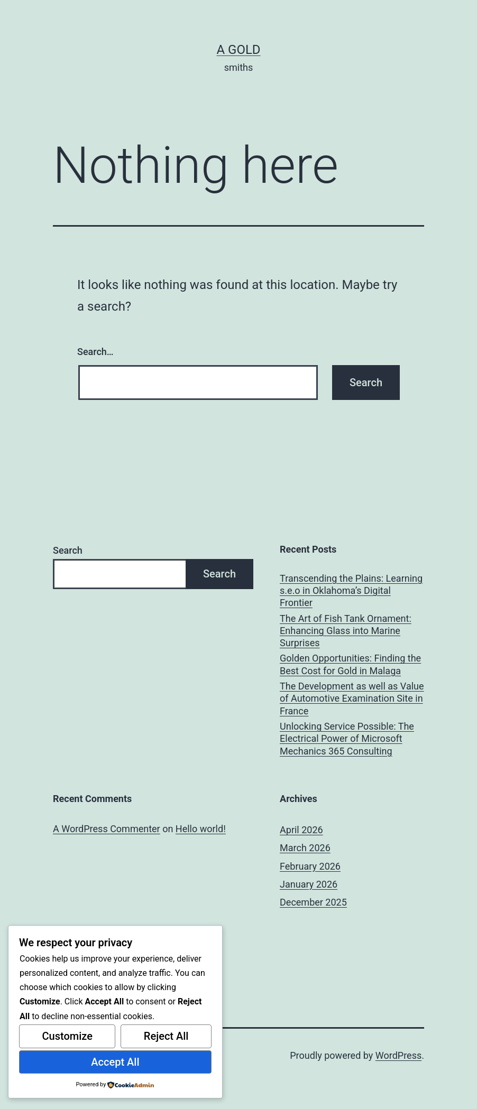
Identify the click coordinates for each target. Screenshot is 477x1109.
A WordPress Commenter (106, 828)
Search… (95, 351)
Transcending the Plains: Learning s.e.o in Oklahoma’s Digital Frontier (351, 591)
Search (67, 550)
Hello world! (201, 828)
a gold (238, 49)
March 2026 (305, 847)
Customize (67, 1036)
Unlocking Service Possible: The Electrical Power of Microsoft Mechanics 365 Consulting (347, 739)
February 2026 (310, 866)
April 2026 (301, 829)
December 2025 (313, 902)
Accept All (115, 1062)
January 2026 (308, 884)
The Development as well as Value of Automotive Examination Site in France (352, 698)
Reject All (166, 1036)
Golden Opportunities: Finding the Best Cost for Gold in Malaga (350, 664)
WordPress (398, 1055)
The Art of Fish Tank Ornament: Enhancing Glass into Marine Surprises (345, 631)
